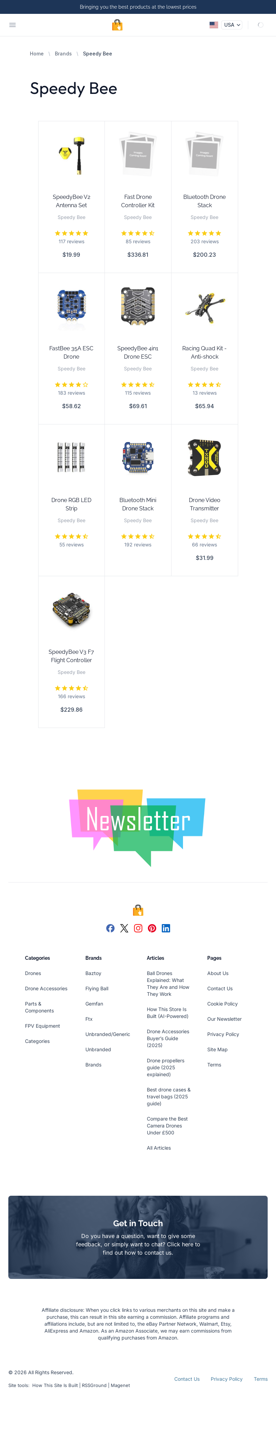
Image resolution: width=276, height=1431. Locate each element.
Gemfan (94, 1004)
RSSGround (94, 1385)
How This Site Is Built (55, 1385)
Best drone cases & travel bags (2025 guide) (169, 1096)
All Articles (159, 1148)
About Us (217, 973)
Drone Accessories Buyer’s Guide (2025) (168, 1038)
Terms (214, 1065)
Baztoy (93, 973)
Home (37, 53)
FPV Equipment (42, 1026)
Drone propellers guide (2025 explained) (165, 1067)
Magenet (120, 1385)
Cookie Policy (222, 1004)
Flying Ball (96, 988)
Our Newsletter (224, 1019)
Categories (37, 1041)
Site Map (217, 1049)
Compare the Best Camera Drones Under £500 (167, 1125)
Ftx (89, 1019)
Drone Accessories (46, 988)
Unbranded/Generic (107, 1034)
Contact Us (220, 988)
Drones (33, 973)
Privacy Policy (223, 1034)
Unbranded (98, 1049)
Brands (63, 53)
